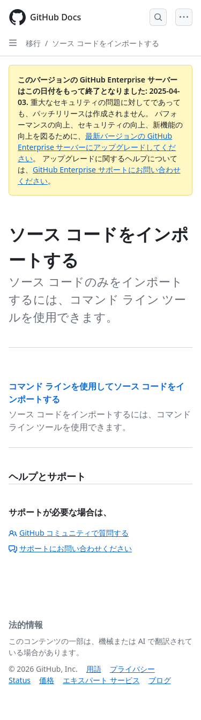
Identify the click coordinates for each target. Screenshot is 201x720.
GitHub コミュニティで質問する (69, 533)
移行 (33, 43)
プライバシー (132, 669)
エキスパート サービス (101, 680)
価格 (46, 680)
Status (20, 680)
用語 (93, 669)
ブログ (159, 680)
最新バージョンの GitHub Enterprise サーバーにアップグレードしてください (97, 147)
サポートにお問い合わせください (70, 548)
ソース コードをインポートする (105, 43)
